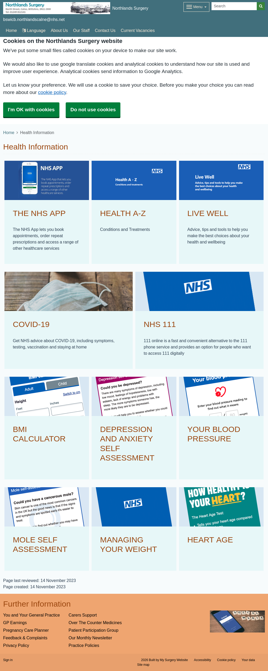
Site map (143, 664)
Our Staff (81, 30)
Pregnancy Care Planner (26, 630)
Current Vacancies (138, 30)
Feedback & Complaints (25, 638)
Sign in (8, 660)
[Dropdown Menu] (196, 7)
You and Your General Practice (31, 615)
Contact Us (105, 30)
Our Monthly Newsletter (90, 638)
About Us (59, 30)
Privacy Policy (16, 645)
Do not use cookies (93, 109)
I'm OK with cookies (31, 109)
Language (34, 30)
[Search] (234, 6)
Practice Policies (84, 645)
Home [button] (11, 30)
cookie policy (52, 92)
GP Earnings (15, 622)
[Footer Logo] (237, 622)
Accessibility (202, 660)
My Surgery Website (174, 660)
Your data (248, 660)
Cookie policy (226, 660)
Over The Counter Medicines (95, 622)
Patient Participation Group (93, 630)
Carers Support (83, 615)
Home (8, 132)
